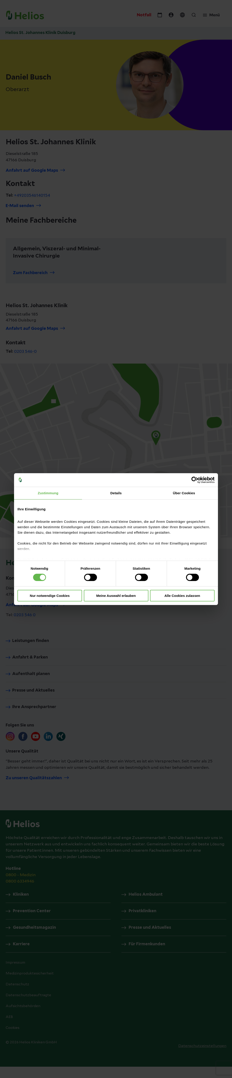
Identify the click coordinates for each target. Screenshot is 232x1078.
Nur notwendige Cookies (50, 596)
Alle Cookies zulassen (182, 596)
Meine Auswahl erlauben (116, 596)
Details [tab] (116, 493)
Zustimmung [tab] (48, 493)
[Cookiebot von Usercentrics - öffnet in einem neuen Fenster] (195, 479)
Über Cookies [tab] (184, 493)
